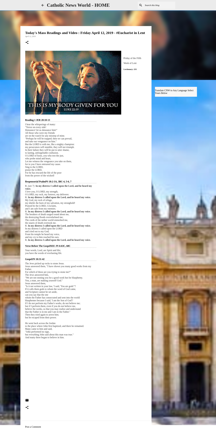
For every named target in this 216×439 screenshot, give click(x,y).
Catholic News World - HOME (78, 5)
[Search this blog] (159, 5)
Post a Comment (33, 427)
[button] (27, 43)
